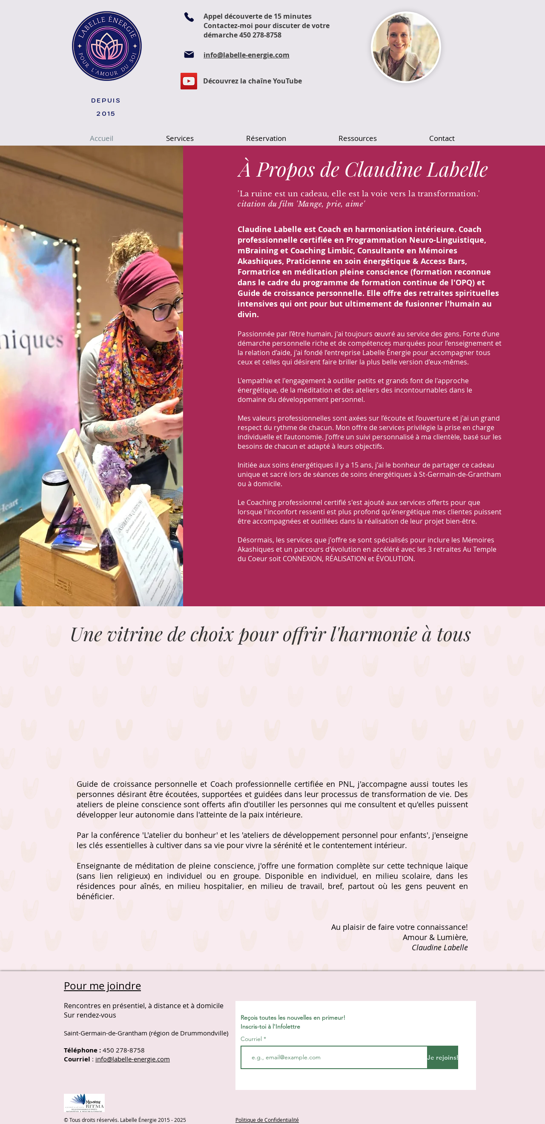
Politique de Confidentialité (267, 1119)
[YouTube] (189, 81)
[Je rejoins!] (442, 1057)
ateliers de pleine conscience (129, 804)
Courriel (251, 1039)
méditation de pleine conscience (194, 865)
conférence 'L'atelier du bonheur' (159, 835)
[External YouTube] (168, 712)
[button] (180, 138)
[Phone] (189, 17)
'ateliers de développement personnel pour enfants (334, 835)
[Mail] (189, 54)
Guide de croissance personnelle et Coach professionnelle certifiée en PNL (215, 784)
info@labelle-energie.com (132, 1059)
